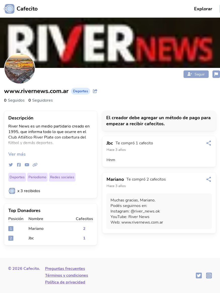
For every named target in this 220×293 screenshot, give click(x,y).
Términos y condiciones (66, 275)
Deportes (17, 177)
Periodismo (37, 177)
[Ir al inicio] (19, 9)
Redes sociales (62, 177)
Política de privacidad (65, 282)
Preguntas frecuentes (65, 268)
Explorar (203, 9)
